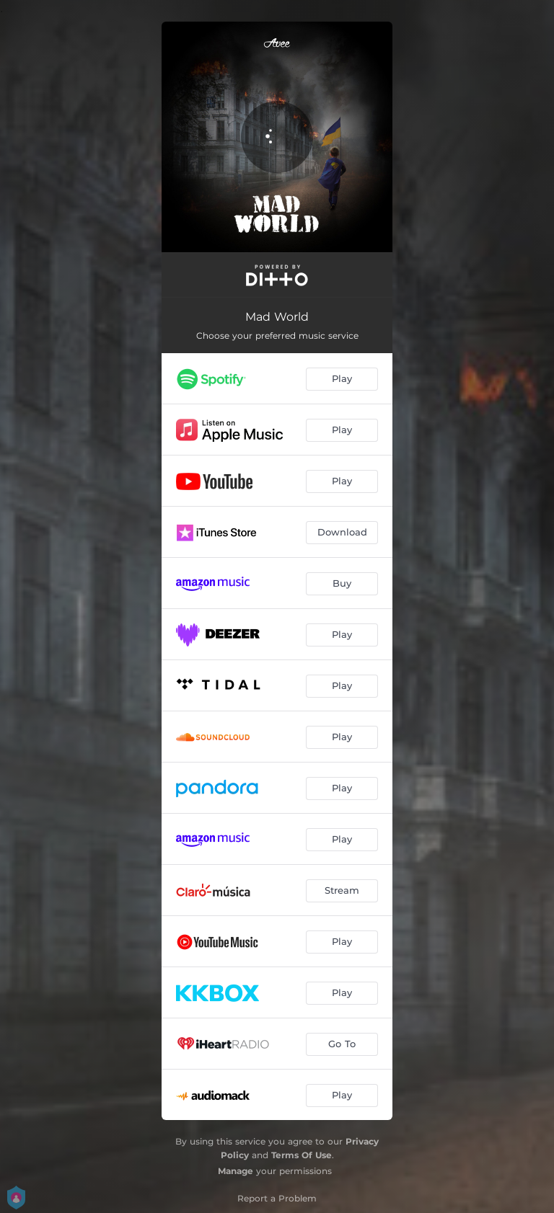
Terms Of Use (301, 1155)
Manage (235, 1170)
